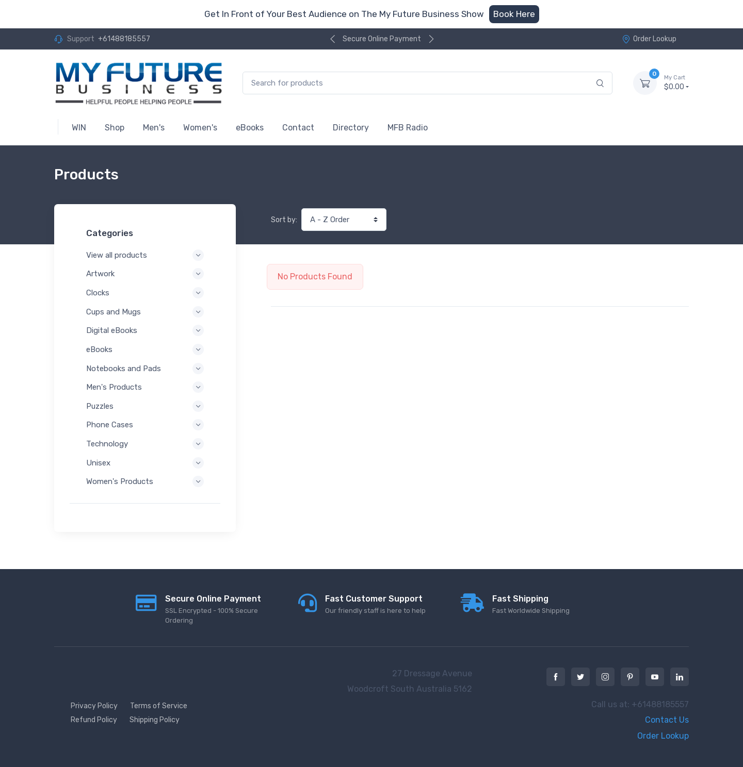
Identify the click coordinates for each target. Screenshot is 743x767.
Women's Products (145, 481)
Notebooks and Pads (145, 368)
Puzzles (145, 406)
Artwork (145, 273)
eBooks (145, 349)
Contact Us (667, 720)
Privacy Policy (94, 706)
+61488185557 (124, 39)
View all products (145, 255)
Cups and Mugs (145, 312)
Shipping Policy (155, 719)
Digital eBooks (145, 330)
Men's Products (145, 387)
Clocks (145, 292)
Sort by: (284, 219)
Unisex (145, 463)
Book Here (514, 14)
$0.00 (676, 82)
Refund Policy (94, 719)
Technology (145, 443)
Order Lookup (649, 39)
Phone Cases (145, 424)
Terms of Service (158, 706)
